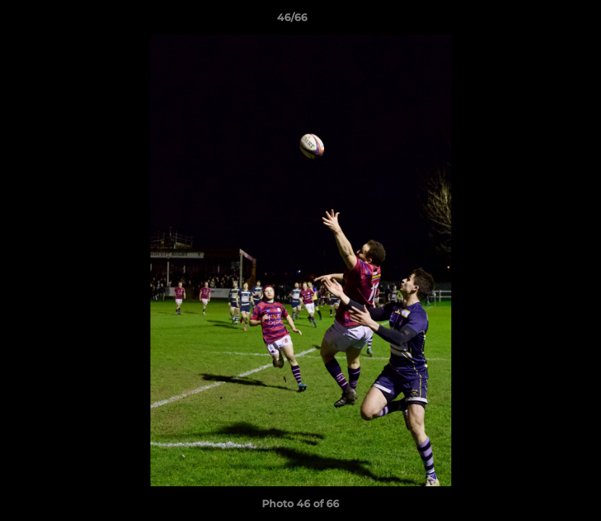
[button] (540, 20)
